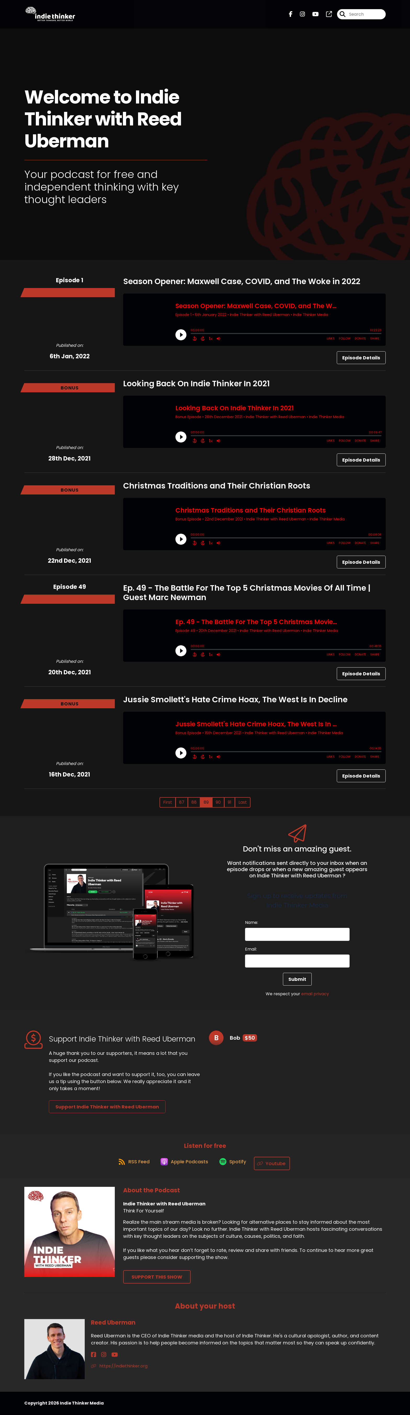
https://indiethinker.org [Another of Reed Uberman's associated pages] (119, 1366)
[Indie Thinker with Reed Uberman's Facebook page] (291, 16)
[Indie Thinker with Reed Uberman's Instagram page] (299, 16)
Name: (251, 922)
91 (229, 802)
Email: (251, 949)
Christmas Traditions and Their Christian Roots (216, 485)
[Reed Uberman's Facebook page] (93, 1355)
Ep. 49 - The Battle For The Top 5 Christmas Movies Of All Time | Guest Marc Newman (247, 593)
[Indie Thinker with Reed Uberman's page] (326, 16)
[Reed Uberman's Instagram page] (99, 1355)
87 (181, 802)
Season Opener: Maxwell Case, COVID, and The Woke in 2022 (241, 281)
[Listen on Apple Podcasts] (183, 1163)
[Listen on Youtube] (276, 1163)
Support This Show (157, 1277)
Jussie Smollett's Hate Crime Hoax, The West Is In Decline (235, 699)
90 (218, 802)
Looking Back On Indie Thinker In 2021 (196, 383)
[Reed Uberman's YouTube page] (106, 1355)
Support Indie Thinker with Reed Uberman (107, 1106)
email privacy (315, 994)
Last (242, 802)
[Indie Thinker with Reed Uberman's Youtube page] (312, 16)
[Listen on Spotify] (235, 1163)
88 (194, 802)
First (167, 802)
